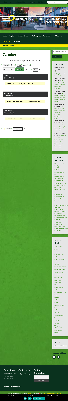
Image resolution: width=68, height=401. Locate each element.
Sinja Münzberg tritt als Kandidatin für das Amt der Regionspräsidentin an (60, 187)
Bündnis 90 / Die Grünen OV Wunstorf (40, 20)
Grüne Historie (58, 272)
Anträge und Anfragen (41, 36)
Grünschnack (58, 277)
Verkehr (56, 318)
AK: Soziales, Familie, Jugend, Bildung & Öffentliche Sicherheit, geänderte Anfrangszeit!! (59, 112)
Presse (56, 302)
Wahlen (58, 36)
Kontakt (17, 41)
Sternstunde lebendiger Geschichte (57, 201)
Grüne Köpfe (8, 36)
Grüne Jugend (31, 2)
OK (25, 398)
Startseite (5, 45)
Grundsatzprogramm (60, 267)
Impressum (6, 386)
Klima (56, 285)
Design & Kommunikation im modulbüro (51, 393)
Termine (6, 41)
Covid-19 (57, 264)
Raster (6, 65)
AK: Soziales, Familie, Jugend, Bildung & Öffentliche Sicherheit (59, 84)
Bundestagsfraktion (20, 2)
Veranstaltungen (59, 315)
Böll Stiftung (41, 2)
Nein (30, 398)
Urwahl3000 (30, 393)
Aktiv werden (58, 246)
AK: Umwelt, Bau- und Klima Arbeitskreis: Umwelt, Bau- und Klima (59, 97)
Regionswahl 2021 (59, 305)
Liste (13, 65)
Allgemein (57, 249)
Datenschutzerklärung (15, 386)
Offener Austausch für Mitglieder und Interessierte (59, 74)
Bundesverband (8, 2)
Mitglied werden (59, 295)
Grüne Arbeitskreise (59, 269)
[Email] (41, 377)
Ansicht (27, 129)
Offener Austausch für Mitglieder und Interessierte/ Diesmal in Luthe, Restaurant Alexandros (60, 142)
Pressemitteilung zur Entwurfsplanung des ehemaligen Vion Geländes (59, 176)
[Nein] (66, 397)
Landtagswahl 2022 (60, 292)
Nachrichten (23, 36)
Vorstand (56, 320)
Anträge (56, 252)
